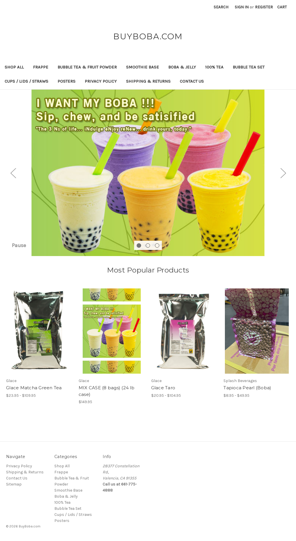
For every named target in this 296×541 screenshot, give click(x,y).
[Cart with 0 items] (282, 7)
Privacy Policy (101, 81)
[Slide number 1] (148, 173)
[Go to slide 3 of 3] (157, 245)
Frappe (40, 67)
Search (221, 7)
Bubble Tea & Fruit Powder (87, 67)
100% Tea (214, 67)
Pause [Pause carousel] (19, 245)
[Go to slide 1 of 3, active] (139, 245)
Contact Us (192, 81)
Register (264, 7)
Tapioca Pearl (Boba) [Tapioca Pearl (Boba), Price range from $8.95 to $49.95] (247, 387)
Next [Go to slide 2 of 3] (283, 172)
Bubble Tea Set (248, 67)
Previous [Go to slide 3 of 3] (13, 172)
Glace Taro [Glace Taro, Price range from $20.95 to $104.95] (163, 387)
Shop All (14, 67)
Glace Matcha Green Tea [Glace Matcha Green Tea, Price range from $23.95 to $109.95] (34, 387)
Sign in (242, 7)
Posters (66, 81)
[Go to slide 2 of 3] (148, 245)
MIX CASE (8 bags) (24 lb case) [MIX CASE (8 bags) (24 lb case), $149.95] (106, 391)
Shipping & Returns (148, 81)
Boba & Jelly (182, 67)
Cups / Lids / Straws (26, 81)
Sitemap (14, 484)
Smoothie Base (142, 67)
